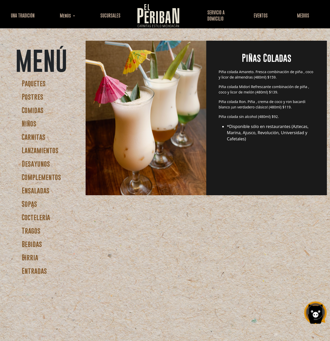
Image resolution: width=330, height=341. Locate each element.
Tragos (31, 231)
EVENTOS (261, 15)
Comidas (33, 110)
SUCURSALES (110, 15)
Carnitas (33, 137)
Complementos (41, 177)
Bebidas (32, 244)
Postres (32, 97)
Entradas (34, 271)
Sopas (29, 204)
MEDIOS (303, 15)
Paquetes (34, 83)
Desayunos (36, 164)
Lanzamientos (40, 150)
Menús (66, 15)
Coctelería (36, 217)
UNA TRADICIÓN (23, 15)
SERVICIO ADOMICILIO (216, 15)
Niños (29, 123)
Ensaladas (36, 190)
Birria (30, 257)
